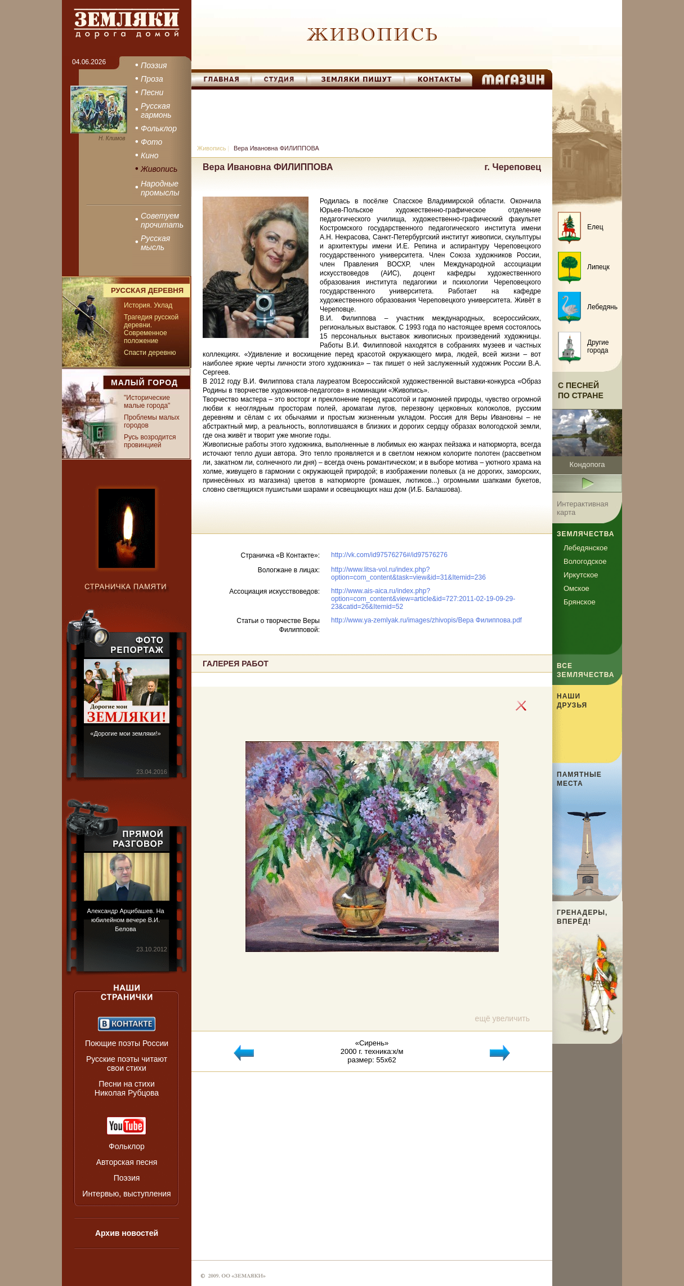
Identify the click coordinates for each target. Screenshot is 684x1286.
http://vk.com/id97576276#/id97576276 (389, 555)
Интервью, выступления (126, 1193)
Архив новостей (126, 1233)
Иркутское (581, 575)
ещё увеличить (502, 1018)
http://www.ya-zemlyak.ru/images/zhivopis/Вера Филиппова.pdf (426, 620)
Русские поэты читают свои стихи (126, 1063)
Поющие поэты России (126, 1043)
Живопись (211, 148)
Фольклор (127, 1146)
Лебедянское (585, 548)
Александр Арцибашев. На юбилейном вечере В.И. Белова (125, 919)
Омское (576, 588)
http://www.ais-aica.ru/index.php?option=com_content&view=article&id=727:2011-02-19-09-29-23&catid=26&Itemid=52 (423, 599)
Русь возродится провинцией (150, 441)
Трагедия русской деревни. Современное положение (151, 329)
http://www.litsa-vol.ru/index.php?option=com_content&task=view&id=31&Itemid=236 (408, 573)
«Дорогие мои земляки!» (125, 733)
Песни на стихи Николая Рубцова (127, 1088)
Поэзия (127, 1177)
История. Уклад (148, 305)
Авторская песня (127, 1162)
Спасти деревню (150, 353)
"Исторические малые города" (147, 402)
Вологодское (585, 561)
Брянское (580, 602)
